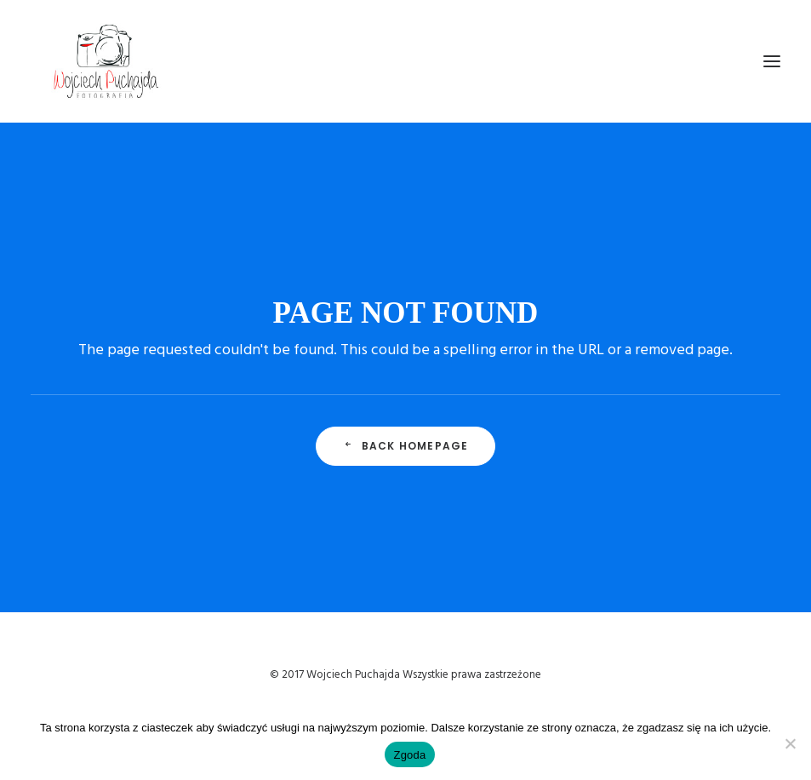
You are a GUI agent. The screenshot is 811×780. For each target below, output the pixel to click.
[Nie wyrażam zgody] (789, 743)
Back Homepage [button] (406, 446)
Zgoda (409, 754)
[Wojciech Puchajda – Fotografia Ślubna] (107, 61)
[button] (772, 61)
